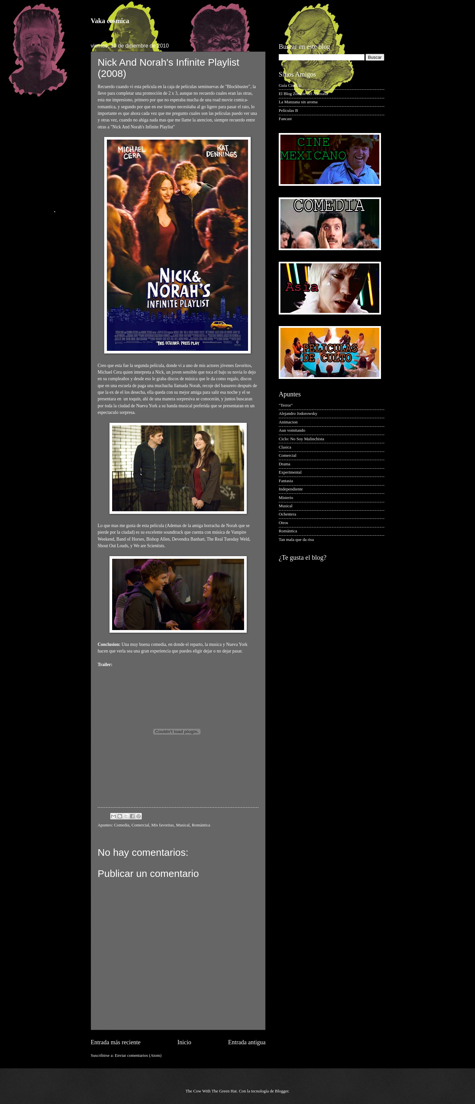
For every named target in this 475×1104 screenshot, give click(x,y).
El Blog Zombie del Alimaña (303, 93)
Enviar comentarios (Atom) (138, 1055)
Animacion (288, 422)
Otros (283, 522)
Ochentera (287, 514)
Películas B (288, 110)
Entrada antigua (247, 1042)
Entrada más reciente (116, 1042)
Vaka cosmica (110, 20)
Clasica (285, 447)
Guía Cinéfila (290, 85)
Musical (182, 825)
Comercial (140, 825)
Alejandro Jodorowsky (298, 413)
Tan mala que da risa (296, 539)
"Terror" (286, 405)
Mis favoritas (162, 825)
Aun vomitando (292, 430)
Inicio (184, 1042)
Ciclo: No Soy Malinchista (301, 439)
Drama (284, 464)
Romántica (201, 825)
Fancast (285, 119)
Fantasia (286, 481)
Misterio (286, 497)
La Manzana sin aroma (298, 102)
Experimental (290, 472)
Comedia (121, 825)
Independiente (291, 489)
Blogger (282, 1091)
